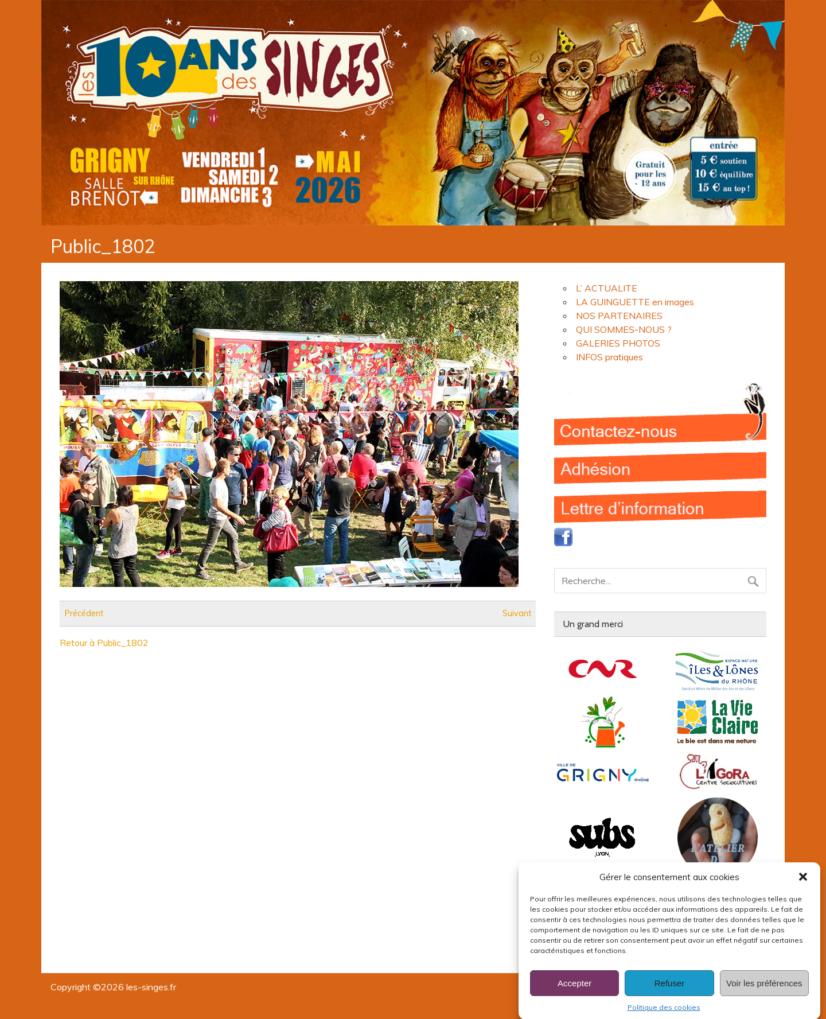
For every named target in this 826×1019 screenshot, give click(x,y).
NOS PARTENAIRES (619, 315)
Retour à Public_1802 (104, 642)
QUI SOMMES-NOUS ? (624, 329)
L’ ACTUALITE (606, 288)
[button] (803, 888)
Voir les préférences (764, 994)
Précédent (84, 613)
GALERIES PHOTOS (618, 343)
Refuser (669, 994)
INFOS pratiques (609, 357)
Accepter (574, 994)
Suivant (516, 613)
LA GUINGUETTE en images (635, 302)
